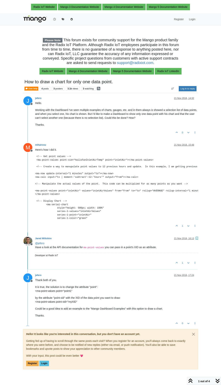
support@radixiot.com (135, 63)
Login (44, 363)
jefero (38, 98)
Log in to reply (187, 88)
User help (31, 88)
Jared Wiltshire (43, 238)
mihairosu (40, 145)
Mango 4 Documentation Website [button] (124, 6)
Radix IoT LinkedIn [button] (168, 71)
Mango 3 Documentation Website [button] (79, 6)
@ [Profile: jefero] (39, 243)
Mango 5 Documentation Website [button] (168, 6)
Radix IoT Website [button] (44, 6)
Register (32, 363)
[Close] (193, 334)
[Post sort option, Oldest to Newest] (173, 88)
